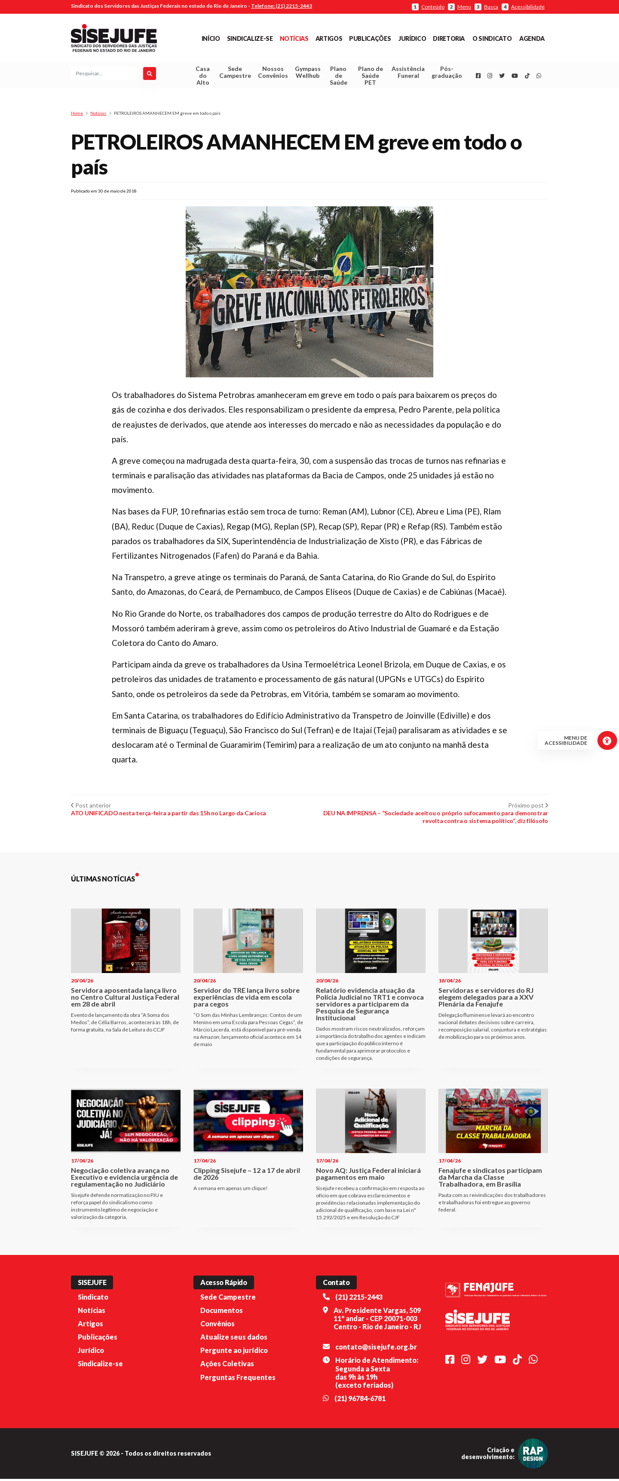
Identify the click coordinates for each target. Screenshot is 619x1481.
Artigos (329, 38)
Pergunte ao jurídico (234, 1352)
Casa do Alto (203, 76)
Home (77, 115)
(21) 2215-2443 (359, 1299)
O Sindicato (492, 38)
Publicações (370, 38)
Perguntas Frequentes (238, 1379)
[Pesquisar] (149, 74)
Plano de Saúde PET (370, 76)
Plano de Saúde (338, 76)
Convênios (217, 1326)
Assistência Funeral (408, 73)
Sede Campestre (235, 73)
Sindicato (93, 1299)
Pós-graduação (447, 73)
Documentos (221, 1312)
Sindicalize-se (250, 38)
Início (211, 38)
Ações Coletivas (227, 1366)
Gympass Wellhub (308, 73)
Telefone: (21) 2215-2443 (281, 6)
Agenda (532, 38)
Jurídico (412, 38)
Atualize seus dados (233, 1339)
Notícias (294, 38)
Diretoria (449, 38)
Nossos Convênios (273, 73)
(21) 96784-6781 (360, 1400)
